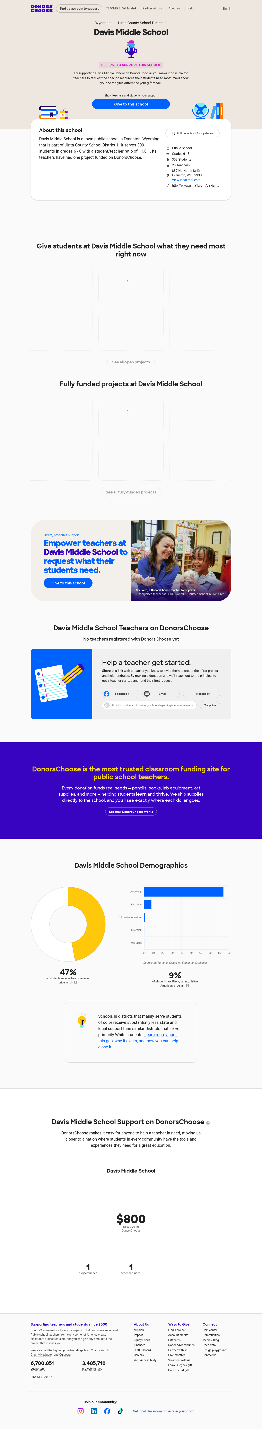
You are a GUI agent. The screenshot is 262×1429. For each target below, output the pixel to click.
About (66, 212)
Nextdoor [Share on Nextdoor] (197, 694)
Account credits (178, 1335)
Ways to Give (178, 1324)
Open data (209, 1345)
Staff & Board (142, 1350)
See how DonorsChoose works (131, 811)
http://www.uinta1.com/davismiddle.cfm (196, 185)
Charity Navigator (42, 1354)
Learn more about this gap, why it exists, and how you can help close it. (138, 1040)
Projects (112, 212)
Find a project (176, 1330)
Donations (192, 212)
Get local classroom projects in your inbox (163, 1411)
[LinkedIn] (94, 1411)
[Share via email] (161, 694)
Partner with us (152, 8)
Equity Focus (142, 1340)
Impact (88, 212)
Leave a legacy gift (180, 1365)
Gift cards (174, 1340)
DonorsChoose (42, 8)
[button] (161, 705)
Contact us (209, 1355)
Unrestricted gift (178, 1370)
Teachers (138, 212)
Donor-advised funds (181, 1345)
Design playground (214, 1350)
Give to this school (131, 104)
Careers (139, 1355)
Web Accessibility (145, 1360)
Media (207, 1340)
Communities (211, 1335)
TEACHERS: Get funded (121, 8)
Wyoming (103, 23)
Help (190, 8)
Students (164, 212)
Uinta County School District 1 (142, 23)
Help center (210, 1330)
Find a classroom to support (79, 8)
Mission (139, 1330)
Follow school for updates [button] (192, 133)
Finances (139, 1345)
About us (174, 8)
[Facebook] (107, 1411)
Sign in (226, 8)
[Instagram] (80, 1411)
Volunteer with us (179, 1360)
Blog (216, 1340)
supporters (54, 1365)
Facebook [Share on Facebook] (116, 694)
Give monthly (176, 1355)
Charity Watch (100, 1350)
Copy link (210, 705)
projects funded (105, 1365)
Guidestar (65, 1354)
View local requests (186, 180)
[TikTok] (120, 1411)
